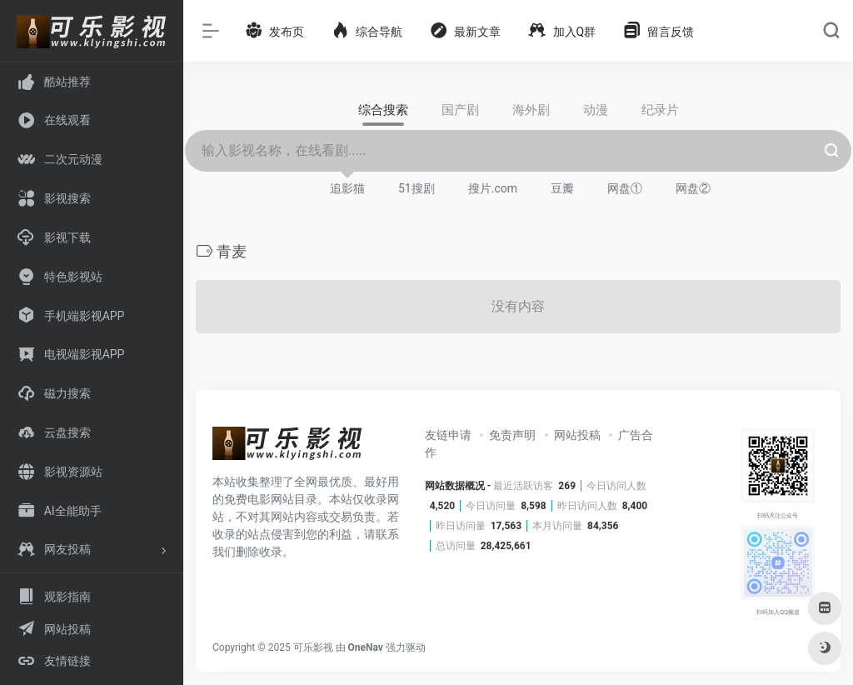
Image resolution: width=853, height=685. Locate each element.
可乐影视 (313, 647)
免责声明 (512, 435)
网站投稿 (577, 435)
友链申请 (448, 435)
